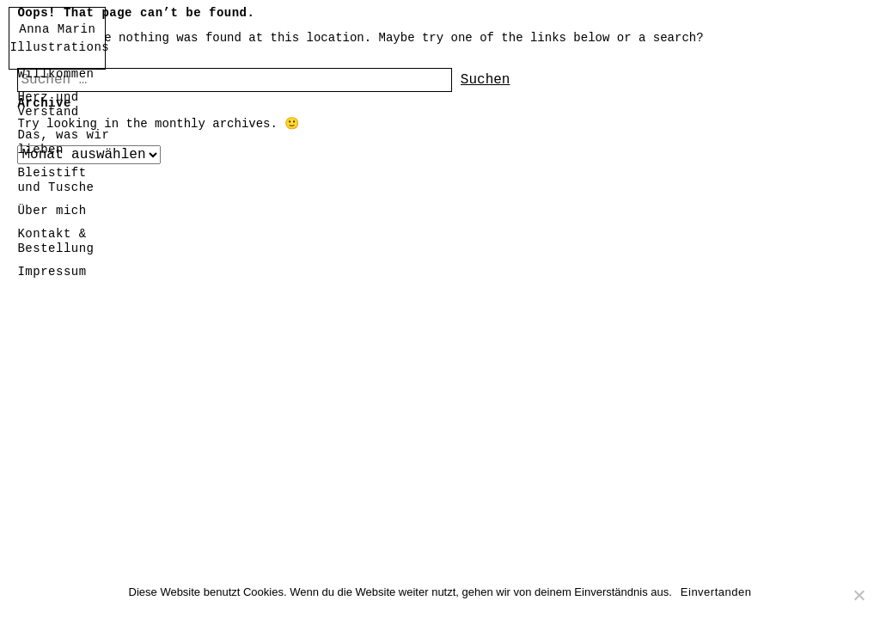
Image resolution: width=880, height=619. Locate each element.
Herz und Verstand (47, 104)
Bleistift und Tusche (55, 180)
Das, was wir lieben (63, 142)
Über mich (51, 211)
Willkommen (55, 74)
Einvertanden (716, 591)
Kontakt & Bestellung (55, 241)
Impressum (51, 272)
